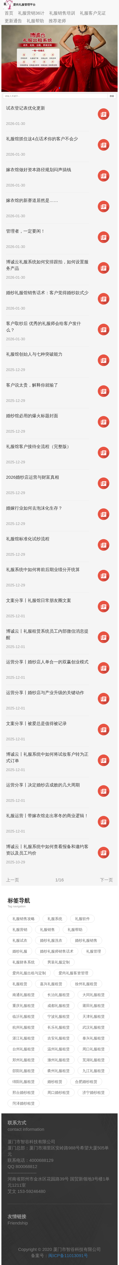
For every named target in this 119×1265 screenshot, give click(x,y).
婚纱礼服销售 (86, 940)
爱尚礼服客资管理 (73, 973)
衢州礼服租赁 (58, 1071)
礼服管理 (93, 951)
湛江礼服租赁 (23, 1038)
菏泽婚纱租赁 (23, 1103)
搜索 (112, 96)
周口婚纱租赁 (58, 1092)
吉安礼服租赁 (58, 1038)
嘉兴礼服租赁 (51, 984)
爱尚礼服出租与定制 (29, 973)
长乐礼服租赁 (58, 1027)
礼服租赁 (19, 984)
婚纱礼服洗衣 (51, 940)
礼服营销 (19, 929)
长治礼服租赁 (58, 995)
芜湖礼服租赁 (93, 1060)
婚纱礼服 (19, 951)
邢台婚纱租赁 (23, 1092)
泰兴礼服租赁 (93, 1038)
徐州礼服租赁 (86, 984)
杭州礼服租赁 (23, 1027)
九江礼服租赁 (93, 1071)
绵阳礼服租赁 (23, 1082)
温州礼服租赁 (58, 1049)
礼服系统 (54, 919)
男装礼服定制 (58, 962)
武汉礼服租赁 (93, 1027)
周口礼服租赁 (93, 1049)
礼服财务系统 (23, 962)
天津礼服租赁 (93, 1016)
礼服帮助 (75, 929)
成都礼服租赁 (58, 1006)
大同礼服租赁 (93, 995)
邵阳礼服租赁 (23, 1071)
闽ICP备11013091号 (68, 1255)
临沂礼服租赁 (23, 1016)
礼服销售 (47, 929)
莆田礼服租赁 (93, 1006)
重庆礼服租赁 (23, 1006)
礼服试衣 (19, 940)
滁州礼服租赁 (58, 1060)
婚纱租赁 (54, 1082)
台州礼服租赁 (23, 1049)
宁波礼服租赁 (58, 1016)
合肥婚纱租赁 (86, 1082)
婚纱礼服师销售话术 (56, 951)
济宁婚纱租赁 (93, 1092)
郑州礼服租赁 (23, 1060)
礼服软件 (82, 919)
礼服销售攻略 (23, 919)
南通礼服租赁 (23, 995)
